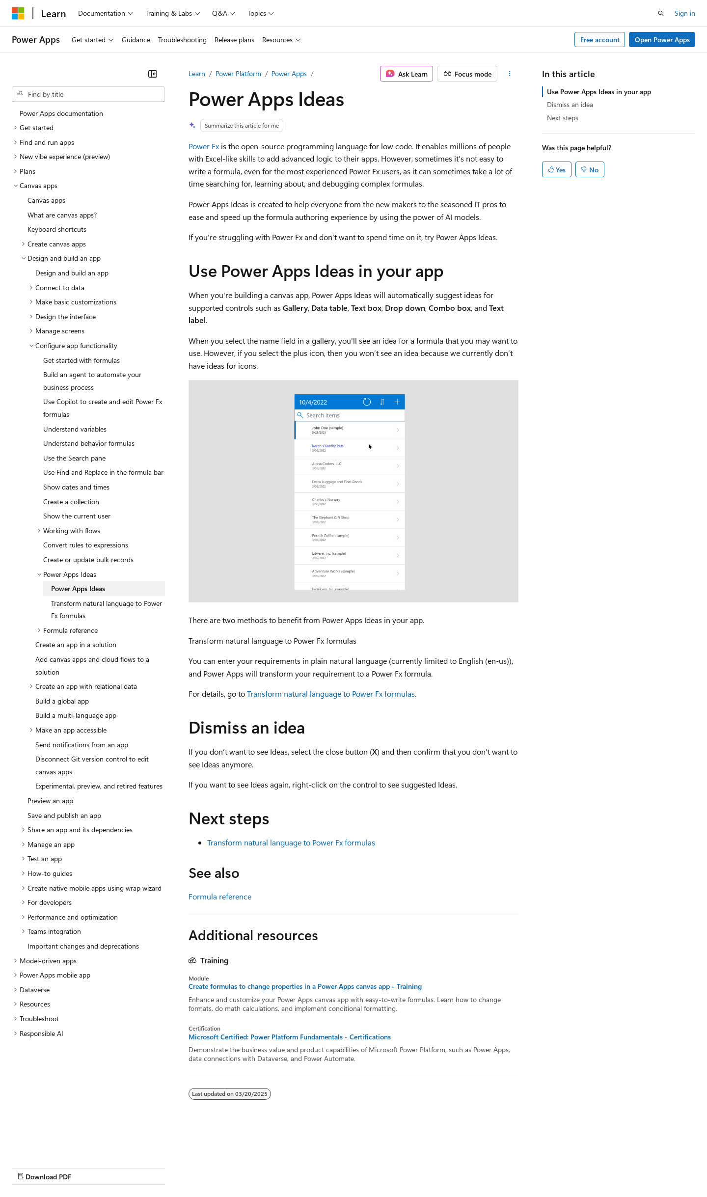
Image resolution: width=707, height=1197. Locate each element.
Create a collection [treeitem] (71, 501)
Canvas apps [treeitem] (46, 200)
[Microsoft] (18, 13)
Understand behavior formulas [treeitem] (89, 443)
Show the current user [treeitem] (76, 515)
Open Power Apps (662, 39)
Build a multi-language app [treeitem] (75, 715)
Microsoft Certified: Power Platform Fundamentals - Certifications (290, 1037)
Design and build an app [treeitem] (72, 272)
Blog (133, 1166)
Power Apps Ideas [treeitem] (78, 588)
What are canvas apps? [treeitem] (62, 214)
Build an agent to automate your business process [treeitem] (92, 381)
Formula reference (220, 896)
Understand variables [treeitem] (75, 429)
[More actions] (509, 74)
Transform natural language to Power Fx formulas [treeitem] (106, 609)
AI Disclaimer (31, 1166)
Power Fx (204, 146)
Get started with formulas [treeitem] (81, 360)
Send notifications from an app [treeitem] (81, 744)
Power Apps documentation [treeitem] (61, 113)
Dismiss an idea (570, 104)
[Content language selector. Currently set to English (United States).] (57, 1143)
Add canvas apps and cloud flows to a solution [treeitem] (92, 665)
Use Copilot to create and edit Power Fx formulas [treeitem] (102, 408)
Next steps (562, 117)
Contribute (176, 1166)
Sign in (685, 13)
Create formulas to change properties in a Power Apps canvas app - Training (305, 986)
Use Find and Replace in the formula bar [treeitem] (103, 472)
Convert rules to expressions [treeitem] (85, 544)
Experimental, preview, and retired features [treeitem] (99, 785)
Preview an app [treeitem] (50, 800)
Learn (197, 73)
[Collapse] (152, 73)
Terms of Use (358, 1166)
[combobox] (88, 94)
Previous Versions (89, 1166)
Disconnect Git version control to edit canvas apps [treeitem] (92, 765)
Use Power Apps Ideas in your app (599, 91)
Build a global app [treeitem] (62, 701)
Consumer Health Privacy (282, 1166)
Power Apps (289, 73)
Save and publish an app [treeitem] (64, 815)
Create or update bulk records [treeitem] (88, 559)
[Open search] (661, 13)
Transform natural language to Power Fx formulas (331, 693)
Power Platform (238, 73)
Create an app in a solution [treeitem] (75, 644)
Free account (600, 39)
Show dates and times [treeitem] (76, 486)
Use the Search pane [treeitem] (74, 457)
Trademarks (407, 1166)
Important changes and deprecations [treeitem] (83, 946)
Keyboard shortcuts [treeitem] (56, 229)
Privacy (214, 1166)
